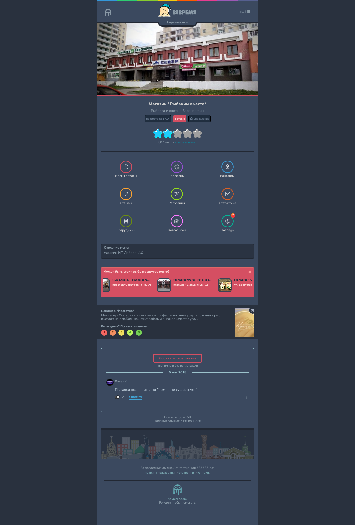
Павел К (121, 381)
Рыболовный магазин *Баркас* (132, 280)
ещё (244, 12)
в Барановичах (185, 142)
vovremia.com (177, 499)
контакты (203, 473)
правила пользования (160, 473)
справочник (186, 473)
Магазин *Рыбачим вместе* (193, 280)
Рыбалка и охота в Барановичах (177, 111)
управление (199, 119)
